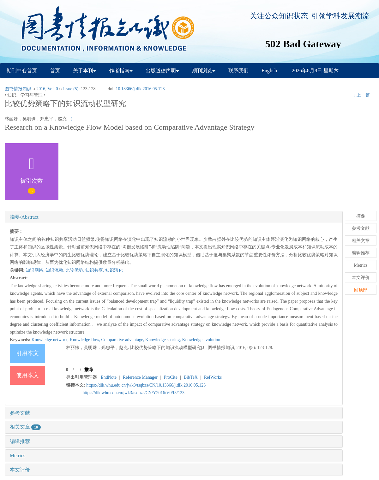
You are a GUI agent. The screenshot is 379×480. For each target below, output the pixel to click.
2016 (40, 88)
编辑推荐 (20, 441)
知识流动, (55, 270)
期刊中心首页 (22, 70)
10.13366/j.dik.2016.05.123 (140, 88)
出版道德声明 (162, 70)
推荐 (88, 369)
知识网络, (35, 270)
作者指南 (121, 70)
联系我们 (238, 70)
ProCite (170, 377)
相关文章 (25, 427)
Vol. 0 (52, 88)
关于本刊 (84, 70)
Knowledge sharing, (163, 339)
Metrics (17, 455)
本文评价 (20, 469)
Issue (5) (71, 88)
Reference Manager (140, 377)
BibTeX (191, 377)
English (269, 70)
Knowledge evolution (201, 339)
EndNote (109, 377)
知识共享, (95, 270)
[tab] (173, 217)
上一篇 (362, 95)
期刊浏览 (203, 70)
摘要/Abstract (24, 217)
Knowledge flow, (85, 339)
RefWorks (213, 377)
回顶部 (360, 289)
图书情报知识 (18, 88)
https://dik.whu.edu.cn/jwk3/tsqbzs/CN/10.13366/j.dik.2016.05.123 (146, 385)
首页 (55, 70)
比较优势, (75, 270)
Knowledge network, (51, 339)
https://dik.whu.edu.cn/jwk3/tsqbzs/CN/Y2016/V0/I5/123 (133, 392)
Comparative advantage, (123, 339)
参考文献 (20, 413)
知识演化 (114, 270)
